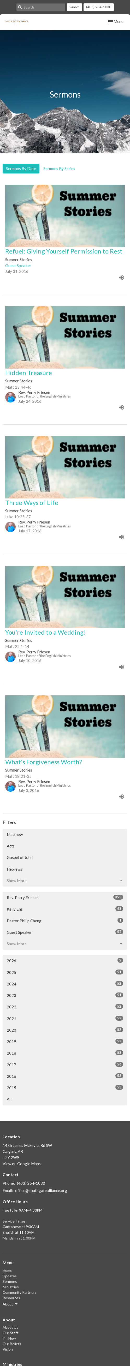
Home (7, 1270)
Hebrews (14, 869)
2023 (65, 995)
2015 (65, 1087)
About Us (10, 1327)
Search (74, 7)
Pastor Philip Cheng (65, 920)
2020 (65, 1029)
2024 (65, 983)
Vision (8, 1349)
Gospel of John (20, 857)
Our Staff (10, 1333)
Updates (10, 1276)
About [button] (10, 1304)
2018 (65, 1052)
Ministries (11, 1287)
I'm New (9, 1338)
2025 (65, 972)
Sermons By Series (59, 168)
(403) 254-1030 (98, 7)
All (9, 1099)
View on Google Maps (22, 1163)
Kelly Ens (65, 908)
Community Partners (20, 1292)
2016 (65, 1076)
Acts (11, 846)
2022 (65, 1006)
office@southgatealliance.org (41, 1190)
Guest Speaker (65, 932)
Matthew (15, 834)
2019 (65, 1041)
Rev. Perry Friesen (65, 897)
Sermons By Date (21, 168)
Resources (11, 1298)
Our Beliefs (12, 1343)
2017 (65, 1064)
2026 (65, 960)
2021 (65, 1018)
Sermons (10, 1281)
